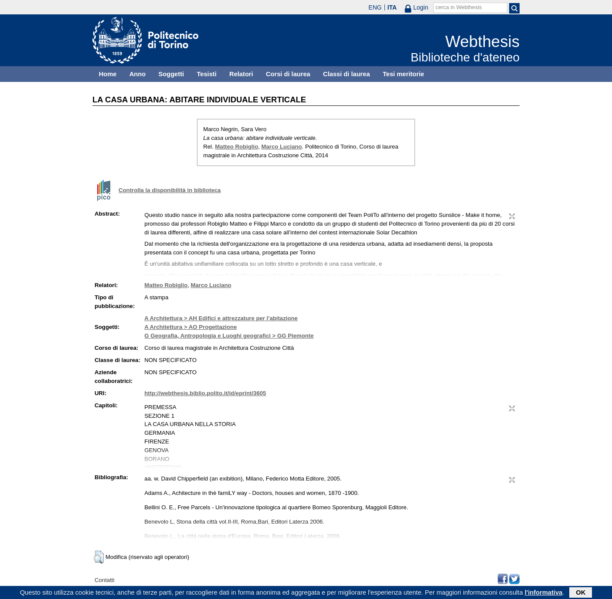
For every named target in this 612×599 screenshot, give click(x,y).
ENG (374, 7)
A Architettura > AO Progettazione (190, 327)
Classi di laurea (346, 74)
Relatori (241, 74)
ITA (392, 7)
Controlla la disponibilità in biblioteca (170, 190)
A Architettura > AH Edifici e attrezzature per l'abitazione (221, 318)
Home (108, 74)
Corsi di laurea (288, 74)
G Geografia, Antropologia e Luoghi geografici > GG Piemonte (228, 335)
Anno (137, 74)
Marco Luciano (282, 146)
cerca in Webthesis (458, 7)
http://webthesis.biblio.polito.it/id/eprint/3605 (205, 393)
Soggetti (171, 74)
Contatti (104, 580)
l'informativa (544, 593)
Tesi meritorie (403, 74)
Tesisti (206, 74)
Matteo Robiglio (236, 146)
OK (580, 593)
